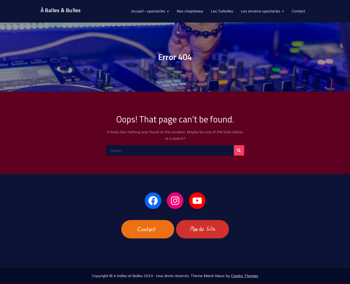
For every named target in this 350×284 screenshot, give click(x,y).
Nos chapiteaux (190, 11)
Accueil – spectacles (148, 11)
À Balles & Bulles (60, 10)
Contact (298, 11)
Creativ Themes (244, 276)
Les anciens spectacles (260, 11)
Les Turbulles (222, 11)
